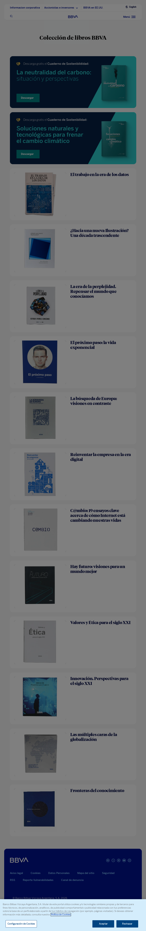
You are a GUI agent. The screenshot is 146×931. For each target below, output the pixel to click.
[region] (73, 915)
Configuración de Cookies (21, 923)
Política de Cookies (61, 914)
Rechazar (127, 923)
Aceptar (103, 923)
